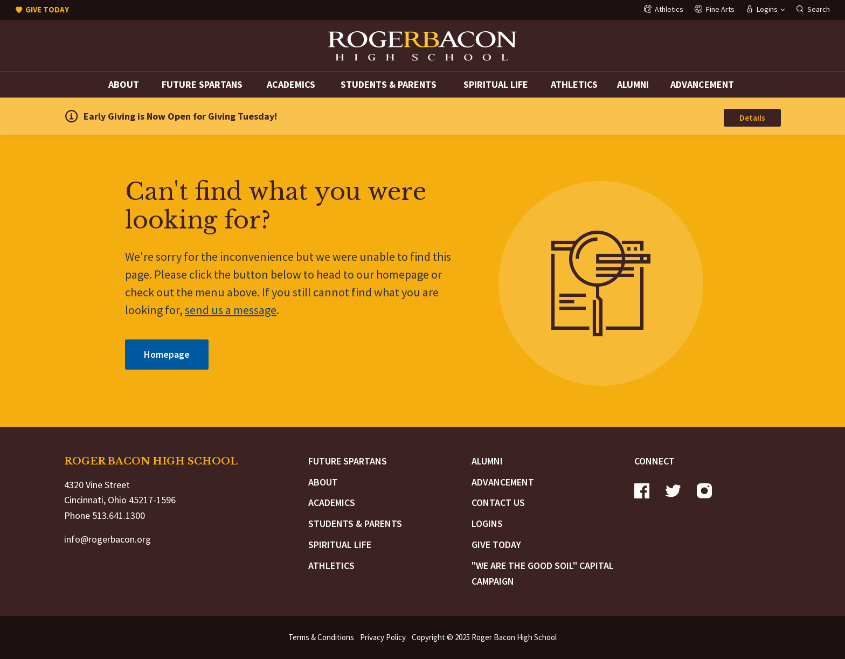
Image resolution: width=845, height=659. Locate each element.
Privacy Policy (383, 637)
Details (752, 118)
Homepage (167, 354)
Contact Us (498, 502)
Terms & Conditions (321, 637)
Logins (487, 523)
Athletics (574, 84)
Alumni (633, 84)
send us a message (230, 309)
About (123, 84)
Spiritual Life (495, 84)
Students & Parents (389, 84)
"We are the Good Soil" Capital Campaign (543, 573)
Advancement (702, 84)
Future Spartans (202, 84)
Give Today (496, 544)
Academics (291, 84)
